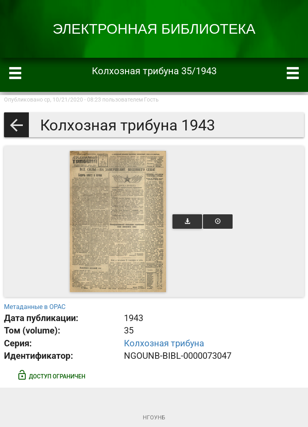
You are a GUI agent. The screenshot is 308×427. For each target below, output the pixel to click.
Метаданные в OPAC (34, 307)
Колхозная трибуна (164, 343)
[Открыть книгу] (118, 221)
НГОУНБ (154, 417)
